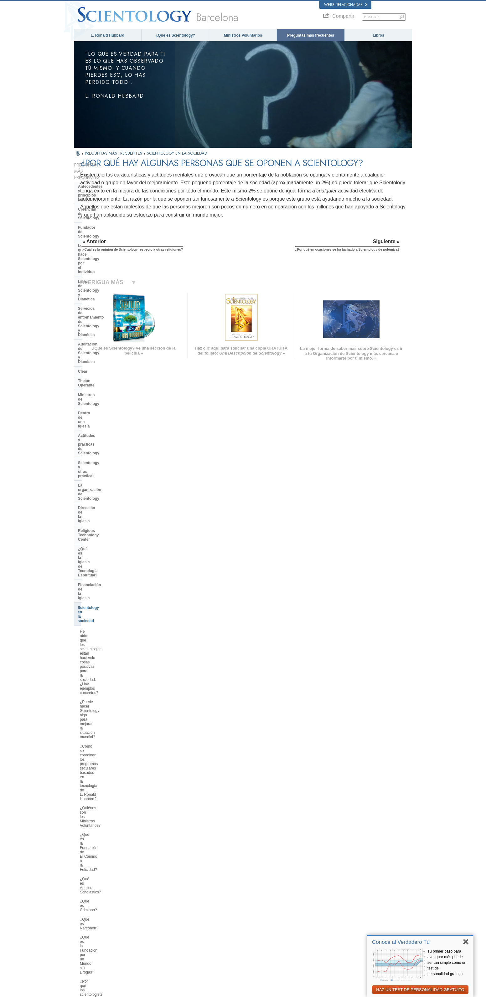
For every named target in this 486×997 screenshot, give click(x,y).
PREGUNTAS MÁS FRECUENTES (114, 153)
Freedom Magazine (334, 934)
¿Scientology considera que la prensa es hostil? (105, 677)
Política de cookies (347, 990)
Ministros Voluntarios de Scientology (347, 921)
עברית (83, 915)
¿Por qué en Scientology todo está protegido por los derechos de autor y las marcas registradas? (108, 752)
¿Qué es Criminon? (96, 477)
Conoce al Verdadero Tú (401, 942)
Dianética (326, 891)
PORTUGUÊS (157, 932)
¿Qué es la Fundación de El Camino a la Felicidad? (101, 456)
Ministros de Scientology (100, 277)
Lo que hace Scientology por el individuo (105, 209)
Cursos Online (240, 921)
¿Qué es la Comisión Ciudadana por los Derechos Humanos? (107, 542)
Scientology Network (335, 897)
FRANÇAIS (86, 908)
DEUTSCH (85, 946)
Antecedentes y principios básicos (101, 176)
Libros (378, 35)
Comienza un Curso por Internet (344, 916)
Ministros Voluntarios (243, 35)
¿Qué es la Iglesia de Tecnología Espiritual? (107, 350)
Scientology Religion (335, 904)
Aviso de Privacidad (315, 990)
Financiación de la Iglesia (100, 362)
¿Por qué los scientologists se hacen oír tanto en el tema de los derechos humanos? (107, 513)
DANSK (83, 902)
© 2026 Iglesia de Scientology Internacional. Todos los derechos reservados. (132, 990)
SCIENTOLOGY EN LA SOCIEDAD (177, 153)
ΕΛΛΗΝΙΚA (155, 920)
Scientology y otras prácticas (104, 310)
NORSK (153, 896)
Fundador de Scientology (100, 197)
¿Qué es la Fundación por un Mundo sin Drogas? (104, 497)
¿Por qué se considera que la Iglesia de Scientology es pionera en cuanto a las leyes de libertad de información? (109, 560)
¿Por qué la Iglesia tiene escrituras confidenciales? (109, 709)
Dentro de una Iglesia (97, 286)
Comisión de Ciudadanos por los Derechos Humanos (344, 966)
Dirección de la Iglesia (97, 329)
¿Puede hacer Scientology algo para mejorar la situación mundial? (108, 406)
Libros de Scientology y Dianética (108, 221)
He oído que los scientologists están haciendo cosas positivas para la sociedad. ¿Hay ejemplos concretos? (107, 389)
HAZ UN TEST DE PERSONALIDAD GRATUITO (420, 989)
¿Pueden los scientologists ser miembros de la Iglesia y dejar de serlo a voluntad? (107, 693)
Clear (82, 258)
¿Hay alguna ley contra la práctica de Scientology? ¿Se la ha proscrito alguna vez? (108, 769)
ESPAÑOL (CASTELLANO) (168, 914)
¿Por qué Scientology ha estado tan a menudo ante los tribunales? (108, 736)
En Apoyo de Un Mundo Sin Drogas (346, 946)
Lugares (235, 940)
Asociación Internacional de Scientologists (351, 928)
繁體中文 (84, 934)
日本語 (82, 921)
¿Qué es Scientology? (175, 35)
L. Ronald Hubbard (107, 35)
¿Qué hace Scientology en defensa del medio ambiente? (109, 578)
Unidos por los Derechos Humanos (346, 952)
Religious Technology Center (104, 338)
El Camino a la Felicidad (338, 940)
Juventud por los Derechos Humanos (347, 958)
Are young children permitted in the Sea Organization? (109, 825)
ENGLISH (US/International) (98, 890)
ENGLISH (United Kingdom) (98, 896)
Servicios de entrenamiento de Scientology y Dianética (105, 232)
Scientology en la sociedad (102, 372)
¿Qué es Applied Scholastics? (105, 468)
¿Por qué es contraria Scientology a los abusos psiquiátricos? (108, 529)
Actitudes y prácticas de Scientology (99, 298)
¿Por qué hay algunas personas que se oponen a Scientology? (106, 646)
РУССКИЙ (85, 928)
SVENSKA (155, 902)
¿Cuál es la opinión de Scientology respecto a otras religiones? (109, 632)
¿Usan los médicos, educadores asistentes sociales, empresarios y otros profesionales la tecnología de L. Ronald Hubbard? (108, 596)
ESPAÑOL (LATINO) (162, 908)
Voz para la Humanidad (246, 897)
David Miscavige (331, 910)
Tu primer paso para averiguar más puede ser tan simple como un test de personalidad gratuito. (446, 962)
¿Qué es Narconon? (97, 486)
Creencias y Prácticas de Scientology (257, 891)
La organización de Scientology (106, 319)
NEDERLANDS (89, 940)
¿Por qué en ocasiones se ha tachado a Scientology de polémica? (104, 661)
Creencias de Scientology (101, 188)
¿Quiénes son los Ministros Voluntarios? (102, 442)
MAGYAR (154, 890)
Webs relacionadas (345, 5)
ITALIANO (154, 926)
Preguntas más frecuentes (310, 35)
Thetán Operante (93, 267)
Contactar (236, 934)
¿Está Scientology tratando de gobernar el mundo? (105, 812)
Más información (241, 928)
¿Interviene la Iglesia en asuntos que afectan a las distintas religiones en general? (107, 616)
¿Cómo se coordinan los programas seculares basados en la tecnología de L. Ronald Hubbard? (107, 425)
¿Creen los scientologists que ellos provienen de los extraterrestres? (109, 722)
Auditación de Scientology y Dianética (103, 246)
